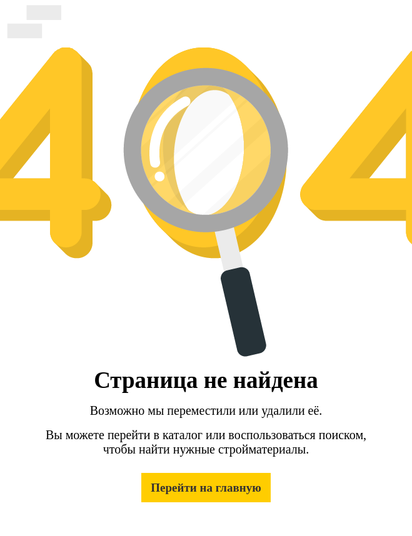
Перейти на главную (206, 487)
